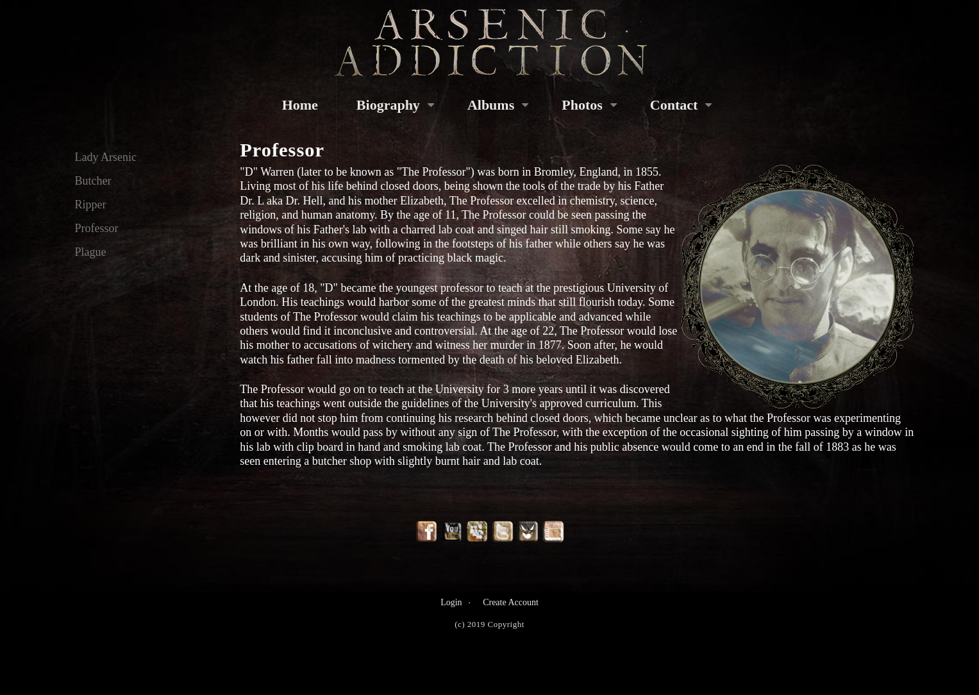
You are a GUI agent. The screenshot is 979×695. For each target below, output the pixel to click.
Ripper (90, 204)
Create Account (511, 602)
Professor (97, 228)
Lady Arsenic (106, 157)
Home (300, 105)
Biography (388, 105)
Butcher (93, 180)
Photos (582, 105)
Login (451, 602)
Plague (90, 252)
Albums (490, 105)
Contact (674, 105)
